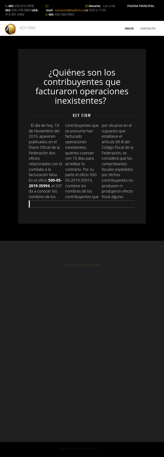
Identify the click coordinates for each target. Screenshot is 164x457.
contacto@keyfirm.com (71, 10)
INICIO (129, 28)
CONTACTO (147, 28)
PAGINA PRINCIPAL (140, 6)
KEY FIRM (25, 27)
